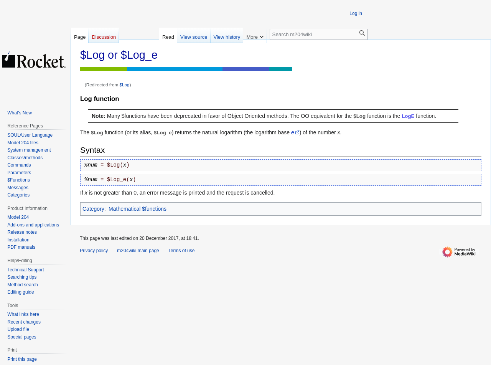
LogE (408, 116)
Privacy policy (94, 250)
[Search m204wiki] (319, 34)
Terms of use (181, 250)
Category (93, 209)
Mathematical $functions (137, 209)
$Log (125, 84)
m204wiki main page (138, 250)
